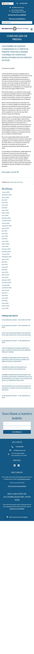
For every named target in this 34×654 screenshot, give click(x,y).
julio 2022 (4, 231)
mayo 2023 (5, 205)
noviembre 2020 (6, 282)
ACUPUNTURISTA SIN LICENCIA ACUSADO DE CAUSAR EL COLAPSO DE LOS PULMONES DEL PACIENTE (16, 388)
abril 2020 (4, 300)
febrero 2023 (5, 213)
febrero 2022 (5, 244)
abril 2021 (4, 269)
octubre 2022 (6, 223)
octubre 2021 (6, 254)
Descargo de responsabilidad (17, 486)
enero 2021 (5, 277)
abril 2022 (4, 238)
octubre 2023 (6, 192)
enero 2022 (5, 246)
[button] (8, 3)
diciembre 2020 (6, 280)
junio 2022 (5, 233)
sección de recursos (24, 479)
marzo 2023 (5, 210)
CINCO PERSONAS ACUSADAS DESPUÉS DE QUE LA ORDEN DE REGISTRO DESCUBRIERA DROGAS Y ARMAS (16, 350)
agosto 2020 (5, 290)
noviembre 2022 (6, 220)
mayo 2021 (5, 267)
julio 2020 (4, 293)
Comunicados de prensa (16, 182)
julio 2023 (4, 200)
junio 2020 (5, 295)
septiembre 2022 (7, 226)
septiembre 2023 (7, 194)
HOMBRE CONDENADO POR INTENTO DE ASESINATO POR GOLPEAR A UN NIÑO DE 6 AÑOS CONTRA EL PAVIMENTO (15, 359)
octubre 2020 (6, 285)
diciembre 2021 (6, 249)
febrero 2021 (5, 275)
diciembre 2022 (6, 218)
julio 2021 (4, 262)
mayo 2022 (5, 236)
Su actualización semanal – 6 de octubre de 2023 (16, 320)
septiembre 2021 (7, 256)
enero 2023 (5, 215)
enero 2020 (5, 308)
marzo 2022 (5, 241)
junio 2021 (5, 264)
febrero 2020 (5, 306)
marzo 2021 (5, 272)
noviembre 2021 (6, 251)
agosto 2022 (5, 228)
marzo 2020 (5, 303)
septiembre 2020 (7, 287)
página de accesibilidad (17, 508)
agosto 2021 (5, 259)
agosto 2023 (5, 197)
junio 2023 (5, 202)
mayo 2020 (5, 298)
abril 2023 (4, 207)
